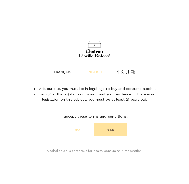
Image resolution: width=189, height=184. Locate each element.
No (77, 130)
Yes (110, 130)
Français (62, 72)
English (94, 72)
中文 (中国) (126, 72)
